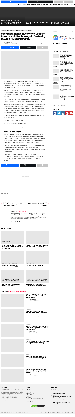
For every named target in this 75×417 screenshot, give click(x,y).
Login (47, 184)
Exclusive (17, 281)
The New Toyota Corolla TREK (35, 268)
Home (24, 5)
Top (19, 6)
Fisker (3, 283)
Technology (16, 284)
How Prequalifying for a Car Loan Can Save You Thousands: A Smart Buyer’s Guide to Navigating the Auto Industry (62, 394)
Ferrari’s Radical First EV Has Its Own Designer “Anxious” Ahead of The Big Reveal (12, 249)
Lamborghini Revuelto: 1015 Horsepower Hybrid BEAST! (9, 268)
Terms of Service (30, 396)
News (28, 5)
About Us (29, 392)
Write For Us (67, 414)
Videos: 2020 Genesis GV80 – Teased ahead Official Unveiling (36, 287)
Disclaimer (29, 399)
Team (49, 414)
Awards (7, 281)
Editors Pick (39, 281)
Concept (33, 281)
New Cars (33, 245)
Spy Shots (18, 245)
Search (72, 34)
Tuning (66, 5)
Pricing (10, 284)
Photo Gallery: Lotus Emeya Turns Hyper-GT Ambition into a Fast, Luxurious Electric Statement (66, 73)
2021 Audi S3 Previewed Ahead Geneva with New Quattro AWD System (36, 373)
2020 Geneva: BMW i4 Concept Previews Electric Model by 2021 (36, 359)
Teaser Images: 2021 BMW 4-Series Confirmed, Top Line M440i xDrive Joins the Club (37, 330)
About (46, 414)
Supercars (14, 265)
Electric (33, 5)
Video (28, 284)
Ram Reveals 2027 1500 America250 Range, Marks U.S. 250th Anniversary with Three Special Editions (66, 65)
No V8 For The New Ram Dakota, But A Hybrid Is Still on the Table (37, 248)
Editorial (53, 414)
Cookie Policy (30, 398)
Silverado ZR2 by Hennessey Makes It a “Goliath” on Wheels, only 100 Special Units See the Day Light (67, 81)
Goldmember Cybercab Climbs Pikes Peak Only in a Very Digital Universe (66, 58)
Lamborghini (4, 265)
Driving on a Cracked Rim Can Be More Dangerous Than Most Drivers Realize (67, 99)
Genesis (28, 281)
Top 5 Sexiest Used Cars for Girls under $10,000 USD (61, 405)
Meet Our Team (30, 403)
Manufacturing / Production (8, 245)
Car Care (45, 5)
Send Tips (29, 394)
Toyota (32, 265)
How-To (39, 5)
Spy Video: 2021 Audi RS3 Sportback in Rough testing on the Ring (37, 344)
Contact (72, 414)
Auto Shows (53, 5)
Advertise (29, 393)
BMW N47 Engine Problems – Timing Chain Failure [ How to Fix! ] (37, 314)
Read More (62, 60)
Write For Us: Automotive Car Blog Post (35, 401)
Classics (60, 5)
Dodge (28, 245)
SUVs (46, 283)
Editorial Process (30, 402)
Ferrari (3, 244)
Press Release (5, 284)
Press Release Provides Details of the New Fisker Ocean (11, 287)
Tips (62, 414)
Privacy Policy (30, 397)
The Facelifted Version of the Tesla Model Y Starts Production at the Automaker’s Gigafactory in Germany (62, 400)
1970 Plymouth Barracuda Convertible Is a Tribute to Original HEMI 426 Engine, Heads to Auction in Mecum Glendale (66, 90)
